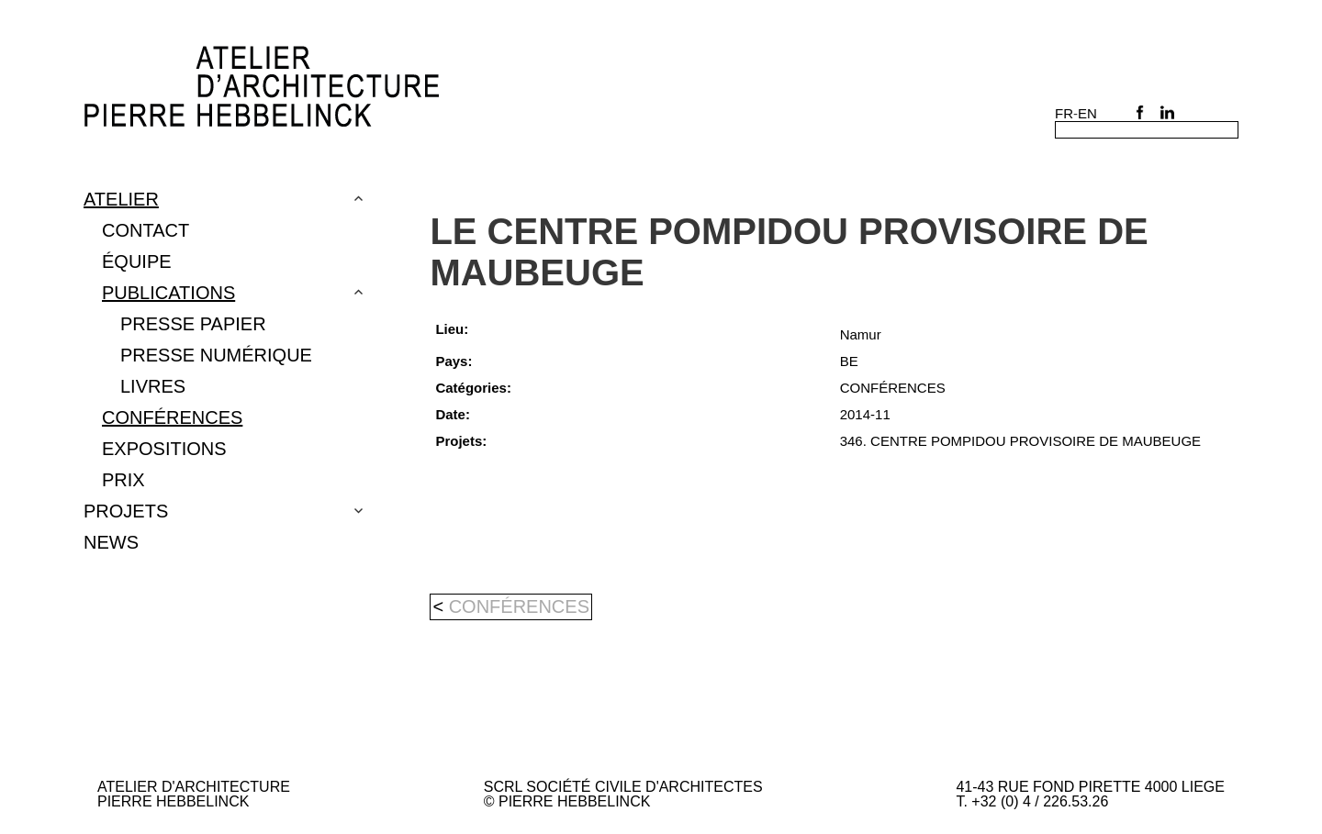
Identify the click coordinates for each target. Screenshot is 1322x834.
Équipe (137, 261)
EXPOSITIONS (164, 449)
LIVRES (152, 386)
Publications (168, 293)
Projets (126, 511)
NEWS (111, 542)
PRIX (123, 480)
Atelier (121, 199)
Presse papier (193, 324)
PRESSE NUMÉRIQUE (216, 355)
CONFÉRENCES (172, 417)
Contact (145, 230)
